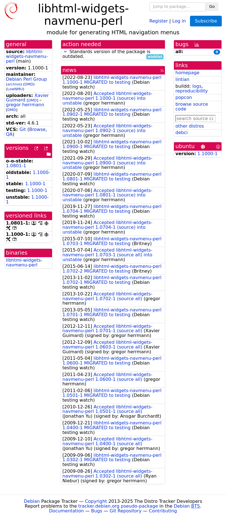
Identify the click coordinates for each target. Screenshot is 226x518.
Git (22, 129)
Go (212, 6)
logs (197, 86)
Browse (37, 129)
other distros (189, 126)
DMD (28, 84)
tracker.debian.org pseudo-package (118, 506)
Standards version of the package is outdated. (113, 54)
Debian (32, 501)
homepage (187, 72)
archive (14, 84)
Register (158, 20)
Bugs (96, 511)
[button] (65, 51)
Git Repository (126, 511)
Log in (179, 20)
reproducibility (191, 91)
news (69, 70)
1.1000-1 (35, 183)
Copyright (96, 501)
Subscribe (206, 21)
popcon (183, 97)
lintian (182, 79)
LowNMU (15, 89)
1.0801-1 (16, 165)
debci (181, 132)
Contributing (163, 511)
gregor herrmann (25, 104)
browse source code (191, 106)
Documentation (66, 511)
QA (9, 134)
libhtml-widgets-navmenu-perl (27, 56)
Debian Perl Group (26, 79)
